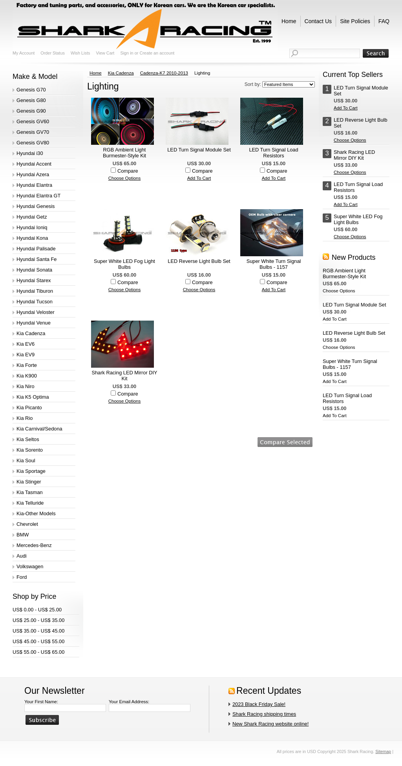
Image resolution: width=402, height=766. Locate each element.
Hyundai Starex (33, 280)
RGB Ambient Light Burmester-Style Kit (124, 153)
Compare (127, 171)
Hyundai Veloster (35, 312)
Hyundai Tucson (34, 302)
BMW (22, 535)
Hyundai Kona (32, 238)
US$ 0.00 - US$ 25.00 (37, 610)
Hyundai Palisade (36, 249)
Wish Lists (80, 53)
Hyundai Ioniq (31, 227)
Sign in (126, 53)
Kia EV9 (25, 354)
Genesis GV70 (32, 132)
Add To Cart (199, 178)
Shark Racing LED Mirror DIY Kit (124, 375)
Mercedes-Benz (34, 545)
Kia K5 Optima (32, 397)
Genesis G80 (31, 100)
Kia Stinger (28, 482)
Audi (21, 556)
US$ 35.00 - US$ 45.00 (38, 631)
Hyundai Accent (33, 164)
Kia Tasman (29, 492)
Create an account (156, 53)
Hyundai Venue (33, 323)
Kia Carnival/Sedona (39, 429)
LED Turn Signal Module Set (198, 150)
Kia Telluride (30, 503)
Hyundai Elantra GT (38, 196)
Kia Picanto (29, 407)
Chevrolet (27, 524)
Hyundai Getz (31, 217)
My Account (24, 53)
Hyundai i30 (29, 153)
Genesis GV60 (32, 121)
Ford (21, 577)
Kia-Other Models (36, 513)
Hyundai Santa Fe (36, 259)
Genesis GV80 (32, 143)
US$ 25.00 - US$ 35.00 (38, 620)
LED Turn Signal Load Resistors (273, 153)
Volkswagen (29, 566)
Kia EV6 (25, 344)
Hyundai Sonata (34, 270)
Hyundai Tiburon (34, 291)
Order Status (52, 53)
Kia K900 (26, 376)
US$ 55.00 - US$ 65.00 (38, 652)
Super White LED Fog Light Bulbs (124, 264)
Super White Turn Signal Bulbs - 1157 (274, 264)
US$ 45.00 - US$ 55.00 (38, 641)
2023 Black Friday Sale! (258, 704)
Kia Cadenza (30, 333)
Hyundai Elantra (34, 185)
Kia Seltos (27, 439)
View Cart (105, 53)
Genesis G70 (31, 90)
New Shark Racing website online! (270, 724)
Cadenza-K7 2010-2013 (164, 73)
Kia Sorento (29, 450)
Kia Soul (25, 460)
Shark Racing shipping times (264, 714)
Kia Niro (25, 386)
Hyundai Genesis (35, 206)
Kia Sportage (31, 471)
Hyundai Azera (32, 174)
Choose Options (124, 178)
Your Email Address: (129, 701)
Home (96, 73)
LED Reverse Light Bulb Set (199, 261)
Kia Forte (26, 365)
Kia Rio (24, 418)
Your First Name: (41, 701)
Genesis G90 (31, 111)
